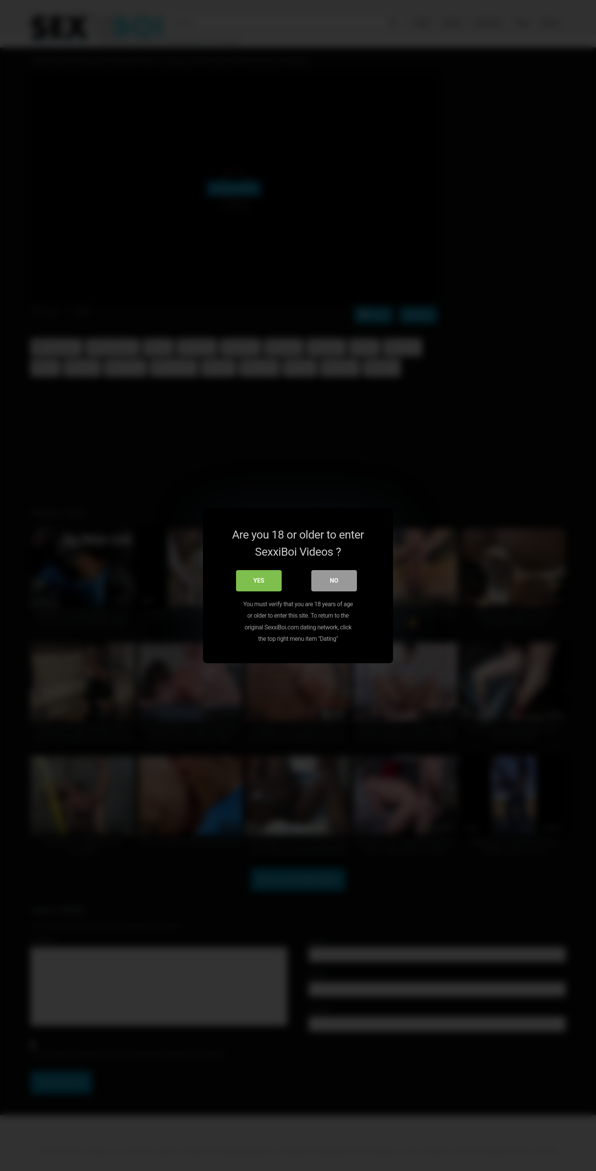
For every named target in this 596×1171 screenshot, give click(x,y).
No (334, 580)
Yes (259, 580)
